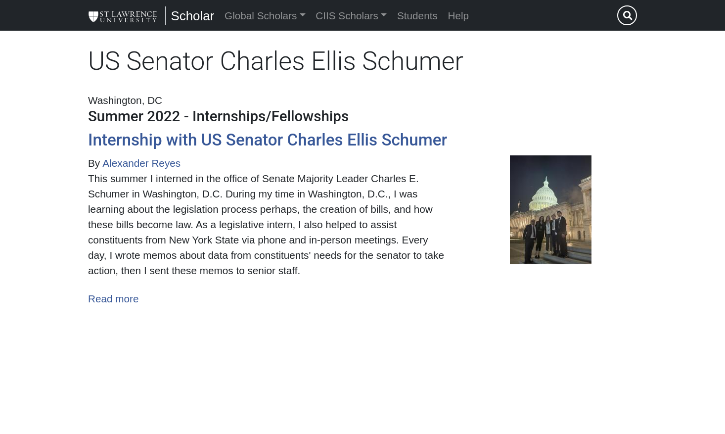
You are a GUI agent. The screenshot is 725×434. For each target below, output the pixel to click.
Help (458, 15)
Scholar (192, 16)
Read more (113, 298)
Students (417, 15)
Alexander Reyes (141, 163)
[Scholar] (122, 15)
